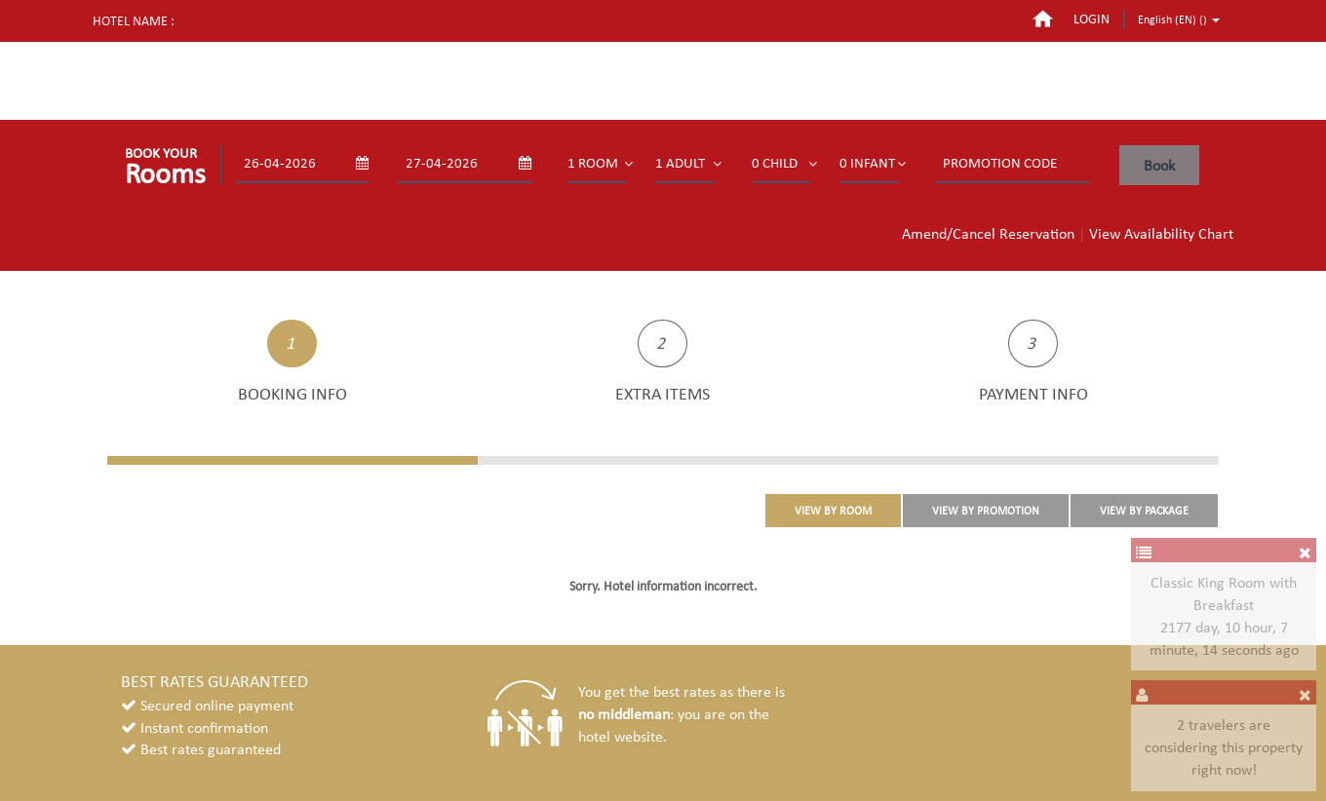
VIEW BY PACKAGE (1144, 510)
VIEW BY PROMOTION (985, 510)
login (1091, 19)
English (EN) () (1179, 19)
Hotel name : (134, 21)
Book (1159, 165)
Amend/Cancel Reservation (988, 233)
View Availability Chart (1161, 233)
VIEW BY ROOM (833, 510)
